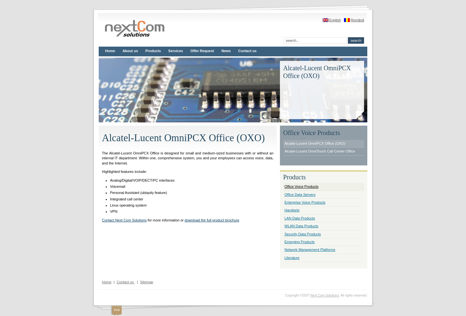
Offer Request (202, 51)
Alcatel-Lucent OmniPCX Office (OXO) (314, 143)
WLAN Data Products (301, 226)
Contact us (247, 51)
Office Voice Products (301, 186)
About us (130, 51)
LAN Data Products (299, 218)
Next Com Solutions (324, 295)
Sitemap (146, 282)
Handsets (291, 210)
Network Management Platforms (309, 250)
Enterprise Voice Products (305, 202)
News (226, 51)
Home (110, 51)
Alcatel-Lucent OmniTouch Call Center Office (319, 151)
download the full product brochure (212, 220)
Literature (291, 258)
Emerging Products (299, 242)
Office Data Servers (300, 195)
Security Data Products (302, 234)
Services (175, 51)
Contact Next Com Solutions (124, 220)
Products (153, 51)
